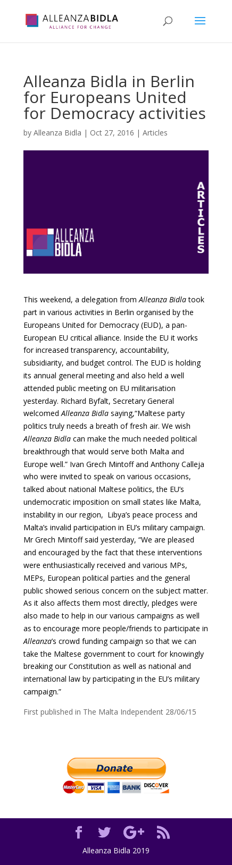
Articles (155, 133)
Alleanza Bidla (57, 133)
